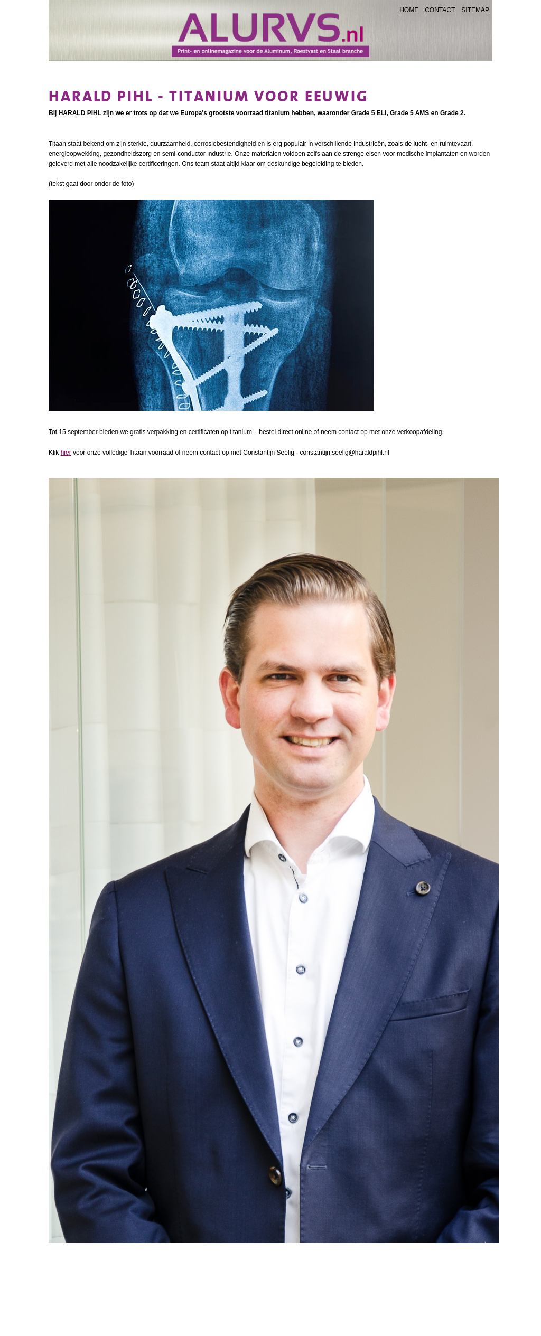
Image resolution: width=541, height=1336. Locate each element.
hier (66, 452)
